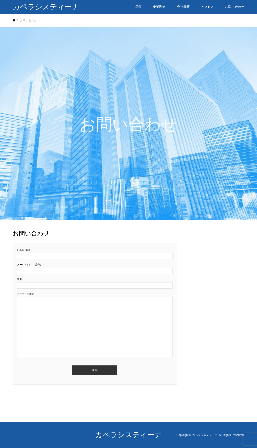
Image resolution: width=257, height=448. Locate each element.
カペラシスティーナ (128, 435)
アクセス (207, 6)
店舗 (138, 6)
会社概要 (183, 6)
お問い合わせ (234, 6)
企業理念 (159, 6)
